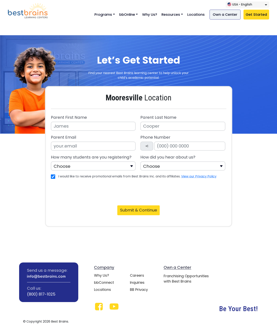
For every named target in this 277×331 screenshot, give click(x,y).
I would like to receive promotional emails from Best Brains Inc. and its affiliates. (137, 176)
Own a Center (225, 14)
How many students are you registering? (91, 157)
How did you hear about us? (167, 157)
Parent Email (63, 137)
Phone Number (155, 137)
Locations (196, 14)
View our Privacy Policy (198, 176)
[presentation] (81, 191)
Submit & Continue (138, 210)
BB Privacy (139, 289)
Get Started (256, 14)
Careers (137, 275)
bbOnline (127, 14)
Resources (170, 14)
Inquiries (137, 282)
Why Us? (149, 14)
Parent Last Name (158, 117)
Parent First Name (69, 117)
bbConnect (104, 282)
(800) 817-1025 (41, 294)
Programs (103, 14)
